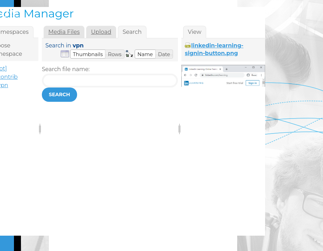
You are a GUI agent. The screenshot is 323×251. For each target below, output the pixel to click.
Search (59, 94)
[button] (88, 54)
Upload (101, 32)
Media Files (64, 32)
